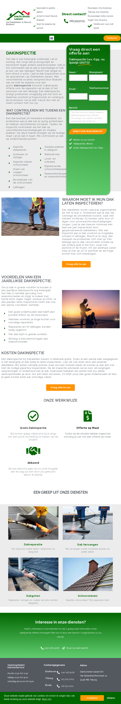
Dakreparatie (33, 544)
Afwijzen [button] (111, 698)
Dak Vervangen (87, 544)
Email (72, 89)
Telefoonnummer (99, 88)
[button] (51, 38)
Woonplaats (96, 72)
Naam (72, 72)
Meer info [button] (46, 699)
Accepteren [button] (92, 698)
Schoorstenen (88, 595)
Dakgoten (33, 595)
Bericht (73, 107)
